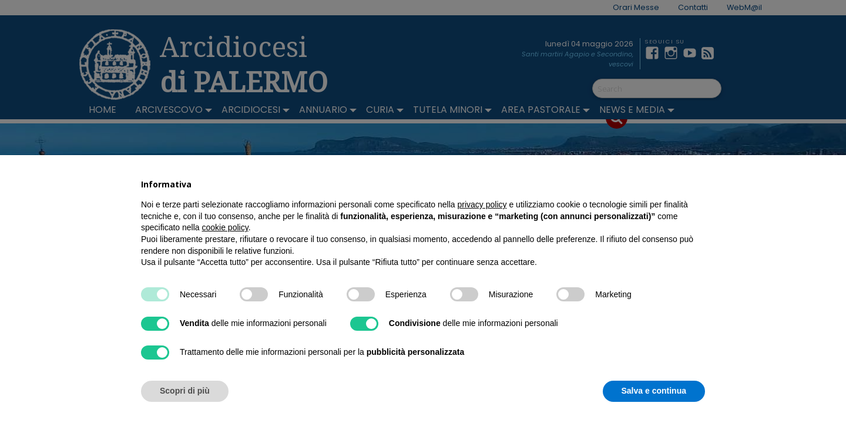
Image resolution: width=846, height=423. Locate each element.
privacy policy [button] (482, 204)
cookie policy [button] (225, 227)
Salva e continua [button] (654, 390)
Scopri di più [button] (185, 390)
